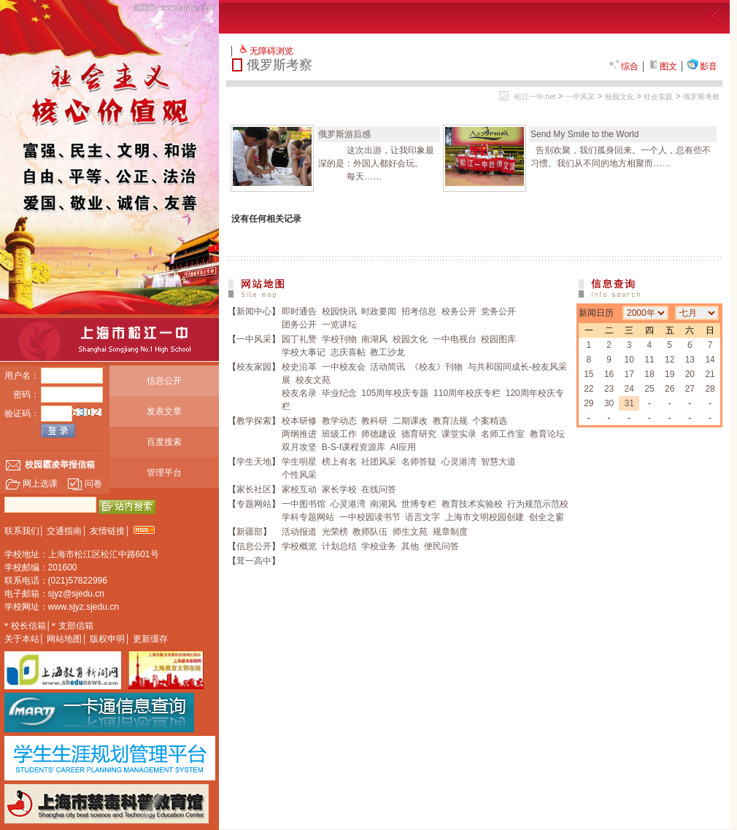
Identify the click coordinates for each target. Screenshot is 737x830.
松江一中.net (535, 97)
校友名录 (299, 393)
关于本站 (21, 639)
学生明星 (299, 462)
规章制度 (450, 532)
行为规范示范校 (537, 504)
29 (588, 403)
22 (588, 389)
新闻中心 (253, 311)
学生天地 (253, 462)
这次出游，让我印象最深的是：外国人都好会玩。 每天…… (376, 163)
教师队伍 (369, 532)
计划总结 (339, 546)
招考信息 (418, 311)
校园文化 (619, 97)
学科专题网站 (308, 517)
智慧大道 (498, 462)
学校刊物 (339, 339)
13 (690, 359)
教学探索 (253, 421)
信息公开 (164, 381)
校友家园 (253, 367)
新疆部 (249, 532)
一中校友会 (344, 367)
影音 (702, 66)
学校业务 (378, 546)
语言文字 (422, 517)
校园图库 (498, 339)
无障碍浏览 (271, 51)
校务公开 (458, 311)
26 (669, 389)
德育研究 (418, 434)
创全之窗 (546, 517)
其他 (410, 546)
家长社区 (253, 489)
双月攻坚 (299, 447)
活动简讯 (387, 367)
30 (609, 403)
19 (669, 374)
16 (609, 374)
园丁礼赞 (299, 339)
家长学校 (339, 489)
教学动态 (339, 421)
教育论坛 (547, 434)
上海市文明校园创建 (484, 517)
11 (649, 359)
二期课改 (410, 421)
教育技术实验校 (472, 504)
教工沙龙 (387, 352)
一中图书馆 (303, 504)
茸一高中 (253, 561)
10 (629, 359)
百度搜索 (164, 442)
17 (629, 374)
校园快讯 (339, 311)
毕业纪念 (339, 393)
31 (629, 403)
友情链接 (107, 531)
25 (649, 389)
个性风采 (299, 475)
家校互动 (299, 489)
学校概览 (299, 546)
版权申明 (107, 639)
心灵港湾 (458, 462)
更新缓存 (150, 639)
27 (690, 389)
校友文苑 (313, 380)
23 (609, 389)
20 (690, 374)
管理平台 (164, 473)
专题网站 (253, 504)
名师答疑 (418, 462)
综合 (623, 66)
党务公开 (498, 311)
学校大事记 (303, 352)
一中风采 (580, 97)
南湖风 (374, 339)
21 (709, 374)
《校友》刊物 (436, 367)
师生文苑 (410, 532)
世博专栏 (418, 504)
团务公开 (299, 324)
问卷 (84, 483)
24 (629, 389)
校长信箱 (28, 626)
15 (588, 374)
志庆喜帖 (348, 352)
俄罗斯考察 (701, 97)
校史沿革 (299, 367)
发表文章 (164, 411)
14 (709, 359)
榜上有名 (339, 462)
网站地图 (64, 639)
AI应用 (403, 447)
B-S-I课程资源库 (353, 447)
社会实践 (658, 97)
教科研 (374, 421)
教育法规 (450, 421)
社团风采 (378, 462)
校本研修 (299, 421)
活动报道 (299, 532)
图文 (662, 66)
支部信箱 (75, 626)
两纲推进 (299, 434)
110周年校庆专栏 (467, 393)
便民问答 (441, 546)
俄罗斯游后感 (344, 134)
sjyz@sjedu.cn (76, 594)
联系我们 (21, 531)
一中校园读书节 (370, 517)
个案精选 (489, 421)
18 (649, 374)
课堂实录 (458, 434)
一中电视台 (454, 339)
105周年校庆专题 (394, 393)
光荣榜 (335, 532)
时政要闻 (378, 311)
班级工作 (339, 434)
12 (669, 359)
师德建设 (378, 434)
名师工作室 (503, 434)
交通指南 (64, 531)
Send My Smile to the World (584, 134)
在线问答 (378, 489)
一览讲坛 (339, 324)
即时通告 (299, 311)
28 (709, 389)
